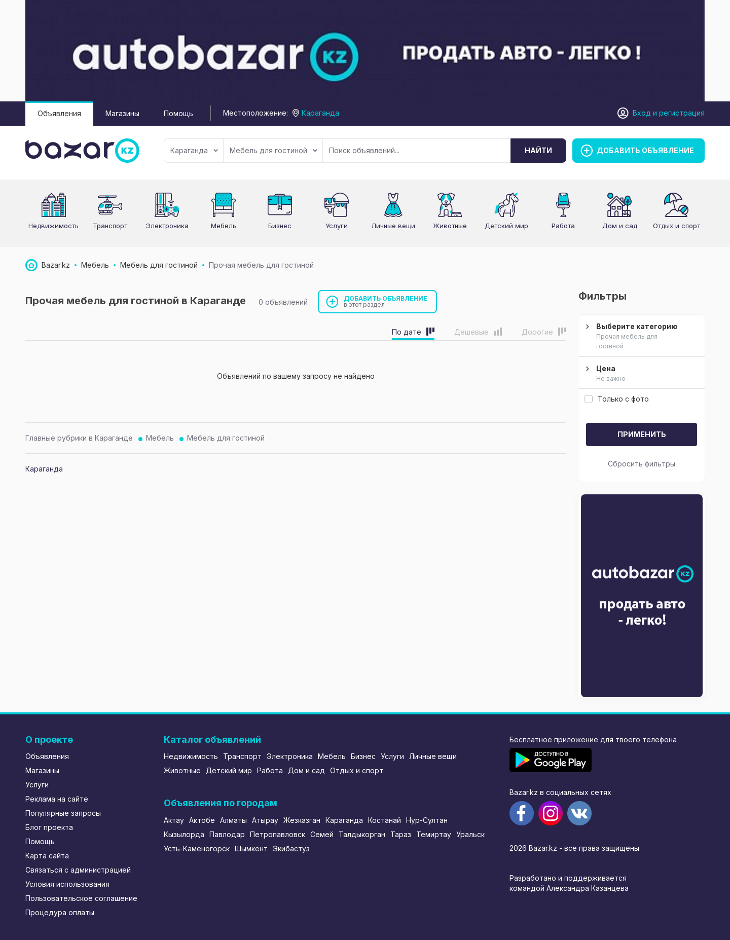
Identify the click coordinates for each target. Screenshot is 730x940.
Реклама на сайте (56, 798)
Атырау (265, 820)
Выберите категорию (640, 336)
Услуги (336, 226)
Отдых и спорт (356, 770)
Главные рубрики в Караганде (79, 437)
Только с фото (617, 398)
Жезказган (301, 820)
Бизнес (279, 226)
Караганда (194, 150)
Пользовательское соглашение (81, 898)
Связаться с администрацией (78, 869)
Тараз (400, 834)
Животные (182, 770)
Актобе (202, 820)
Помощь (178, 113)
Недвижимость (53, 226)
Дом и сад (619, 226)
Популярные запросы (63, 813)
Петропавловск (277, 834)
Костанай (384, 820)
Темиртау (433, 834)
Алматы (233, 820)
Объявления (59, 113)
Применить (641, 434)
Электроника (290, 756)
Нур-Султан (427, 820)
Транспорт (110, 226)
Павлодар (227, 834)
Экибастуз (291, 848)
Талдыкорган (362, 834)
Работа (270, 770)
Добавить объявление (386, 301)
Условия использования (67, 884)
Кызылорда (184, 834)
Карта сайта (47, 855)
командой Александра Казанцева (569, 888)
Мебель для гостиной (273, 150)
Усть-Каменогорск (197, 848)
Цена (640, 373)
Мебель (223, 226)
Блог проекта (49, 827)
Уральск (470, 834)
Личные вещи (433, 756)
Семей (322, 834)
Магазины (122, 113)
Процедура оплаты (59, 912)
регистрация (682, 113)
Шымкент (251, 848)
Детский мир (229, 770)
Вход (642, 113)
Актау (174, 820)
